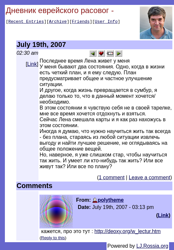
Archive (58, 22)
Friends (81, 22)
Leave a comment (149, 177)
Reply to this (53, 237)
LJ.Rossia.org (152, 246)
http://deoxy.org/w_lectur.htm (127, 231)
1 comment (111, 177)
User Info (106, 22)
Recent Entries (26, 22)
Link (32, 64)
